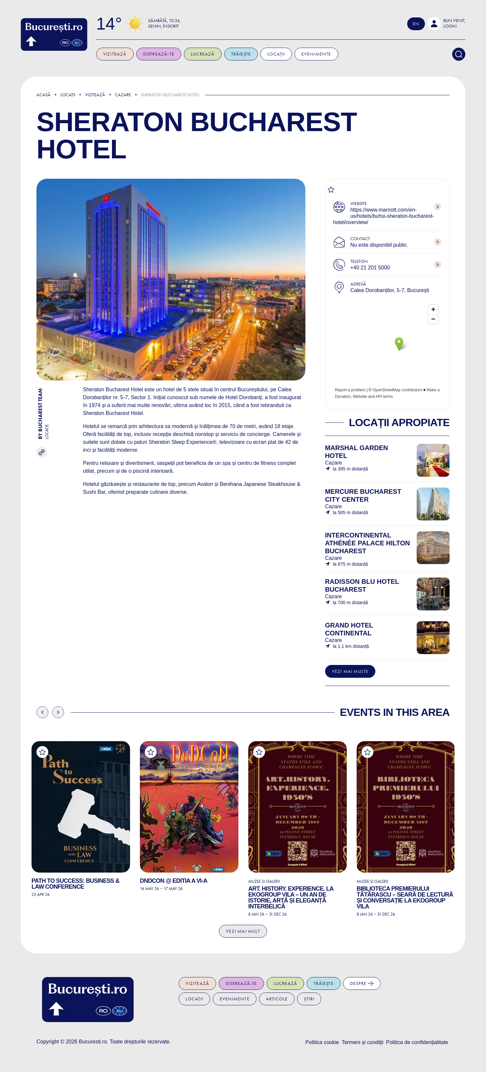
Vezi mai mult (243, 931)
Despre (362, 983)
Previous (42, 712)
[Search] (458, 54)
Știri (309, 999)
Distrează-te (172, 54)
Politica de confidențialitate (417, 1042)
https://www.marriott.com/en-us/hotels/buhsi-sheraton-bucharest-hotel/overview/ (383, 216)
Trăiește (255, 54)
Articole (277, 999)
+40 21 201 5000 (370, 267)
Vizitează (128, 54)
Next (58, 712)
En (416, 24)
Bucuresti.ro (93, 1041)
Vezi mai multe (350, 671)
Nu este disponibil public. (379, 245)
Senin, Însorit (177, 26)
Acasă (43, 95)
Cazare (123, 95)
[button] (446, 23)
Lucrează (216, 54)
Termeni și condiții (362, 1042)
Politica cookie (322, 1042)
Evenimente (330, 54)
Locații (289, 54)
